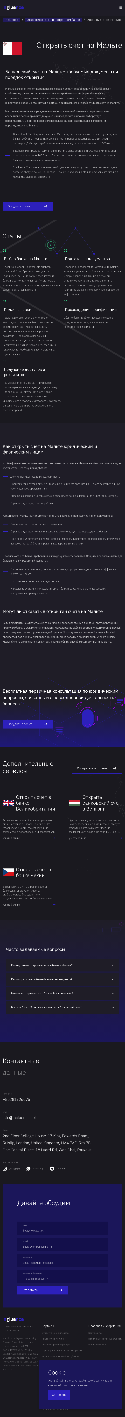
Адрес (6, 1130)
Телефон (7, 1093)
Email (5, 1111)
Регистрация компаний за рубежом (60, 1356)
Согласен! (59, 1395)
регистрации (38, 524)
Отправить (42, 1290)
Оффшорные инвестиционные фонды (62, 1350)
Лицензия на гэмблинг (53, 1338)
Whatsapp (38, 1168)
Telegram (61, 1168)
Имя (25, 1225)
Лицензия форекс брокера (56, 1344)
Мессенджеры (10, 1162)
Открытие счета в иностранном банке (53, 20)
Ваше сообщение (32, 1273)
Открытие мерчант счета (55, 1332)
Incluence (11, 20)
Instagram (14, 1168)
